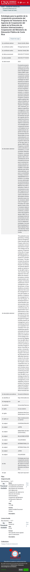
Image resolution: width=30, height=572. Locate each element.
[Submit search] (18, 3)
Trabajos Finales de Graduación (10, 10)
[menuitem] (21, 3)
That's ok (26, 569)
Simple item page (15, 38)
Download (27, 484)
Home (2, 6)
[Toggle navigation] (28, 2)
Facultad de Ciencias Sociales (13, 6)
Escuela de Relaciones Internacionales (10, 8)
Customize (3, 569)
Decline (20, 569)
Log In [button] (24, 2)
